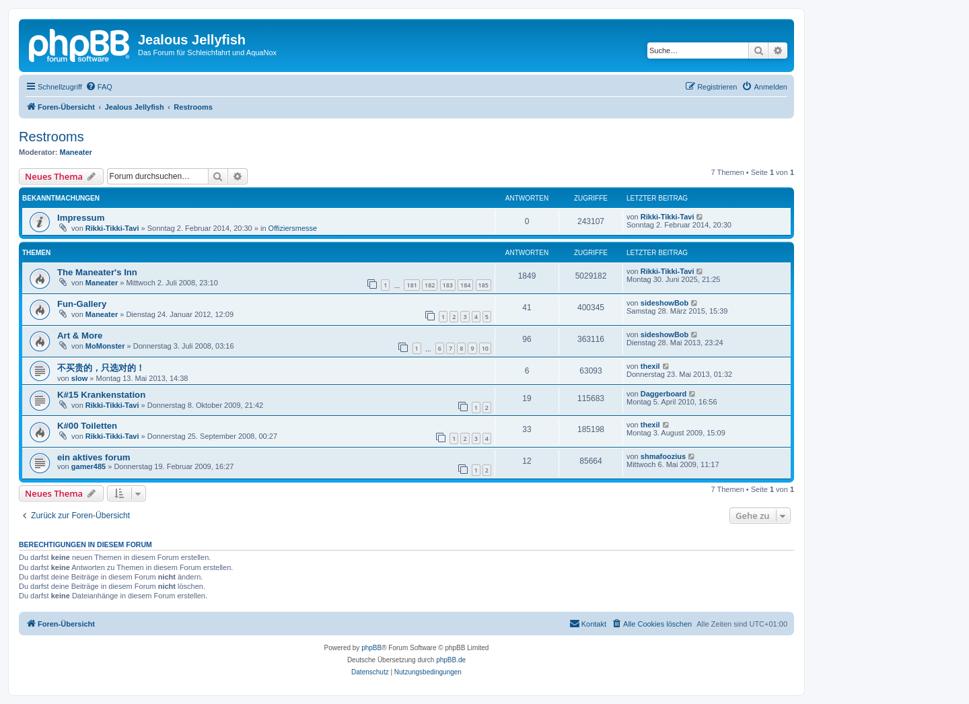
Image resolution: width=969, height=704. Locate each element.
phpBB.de (451, 660)
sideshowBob (665, 303)
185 (483, 285)
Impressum (80, 218)
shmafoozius (663, 456)
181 (411, 285)
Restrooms (51, 136)
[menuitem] (98, 87)
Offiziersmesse (293, 228)
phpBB (371, 648)
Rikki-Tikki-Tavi (112, 228)
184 (465, 285)
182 (430, 285)
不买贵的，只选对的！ (101, 368)
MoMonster (105, 346)
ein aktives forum (93, 457)
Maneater (76, 152)
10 (485, 348)
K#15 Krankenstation (101, 395)
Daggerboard (663, 394)
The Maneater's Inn (97, 272)
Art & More (79, 335)
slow (79, 378)
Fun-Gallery (81, 304)
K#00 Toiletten (87, 426)
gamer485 (88, 466)
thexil (650, 366)
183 (448, 285)
